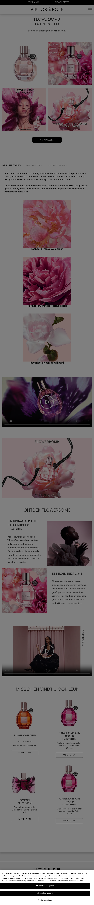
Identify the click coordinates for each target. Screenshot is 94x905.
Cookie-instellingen (45, 900)
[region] (47, 887)
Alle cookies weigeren (45, 893)
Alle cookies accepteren (45, 886)
